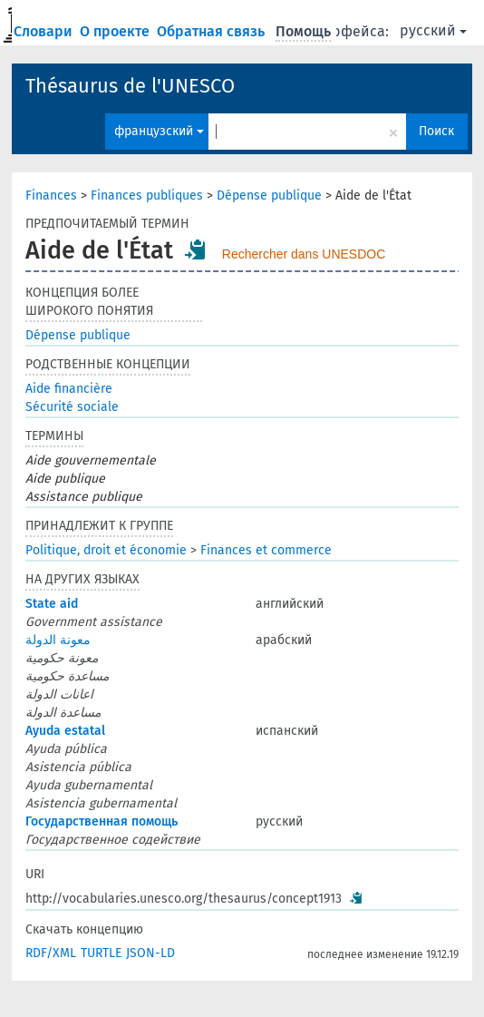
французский (159, 131)
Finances (51, 195)
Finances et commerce (266, 550)
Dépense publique (269, 195)
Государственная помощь (101, 821)
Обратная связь (212, 31)
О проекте (116, 31)
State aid (51, 603)
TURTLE (101, 953)
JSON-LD (150, 953)
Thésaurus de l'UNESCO (130, 85)
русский (433, 30)
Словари (45, 31)
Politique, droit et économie (106, 550)
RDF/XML (50, 953)
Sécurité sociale (72, 407)
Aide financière (68, 388)
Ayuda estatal (65, 730)
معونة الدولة (58, 640)
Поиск (436, 131)
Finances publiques (147, 195)
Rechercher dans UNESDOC (304, 254)
